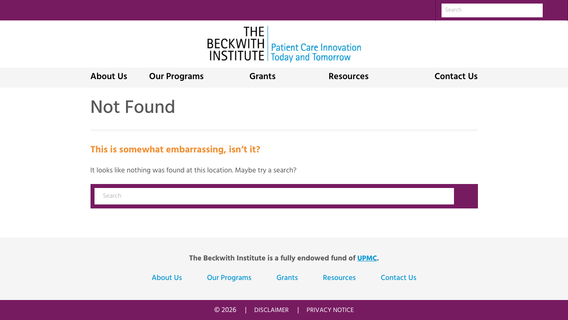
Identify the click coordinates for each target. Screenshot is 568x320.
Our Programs (176, 77)
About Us (109, 77)
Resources (348, 77)
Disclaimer (271, 310)
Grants (262, 77)
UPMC (367, 258)
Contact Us (455, 77)
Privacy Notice (330, 310)
